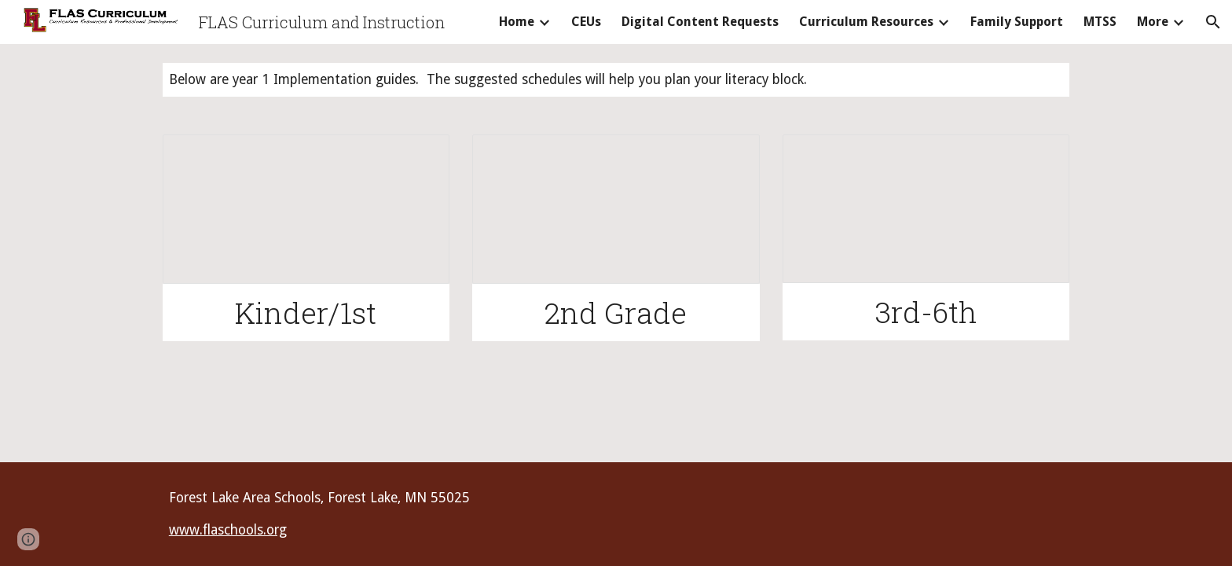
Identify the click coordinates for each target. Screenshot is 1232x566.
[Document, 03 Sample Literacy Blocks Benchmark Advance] (926, 208)
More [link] (1152, 21)
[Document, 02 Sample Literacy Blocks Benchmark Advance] (615, 209)
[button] (1213, 22)
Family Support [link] (1016, 21)
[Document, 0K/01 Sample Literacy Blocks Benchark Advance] (306, 209)
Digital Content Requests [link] (700, 21)
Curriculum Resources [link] (866, 21)
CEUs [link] (586, 21)
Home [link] (516, 21)
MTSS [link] (1100, 21)
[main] (616, 80)
